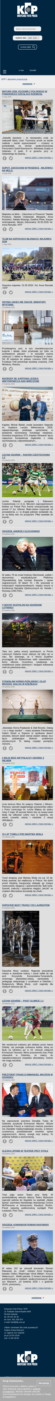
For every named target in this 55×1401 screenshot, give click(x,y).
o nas (21, 70)
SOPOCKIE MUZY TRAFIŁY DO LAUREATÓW (26, 905)
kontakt (33, 70)
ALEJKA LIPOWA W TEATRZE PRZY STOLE (25, 1151)
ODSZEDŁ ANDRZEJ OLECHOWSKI (21, 531)
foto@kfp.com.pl (18, 1322)
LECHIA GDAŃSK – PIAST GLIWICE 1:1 (23, 1001)
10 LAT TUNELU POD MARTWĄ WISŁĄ (22, 834)
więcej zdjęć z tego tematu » (39, 157)
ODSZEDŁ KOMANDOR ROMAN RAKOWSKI (25, 1225)
